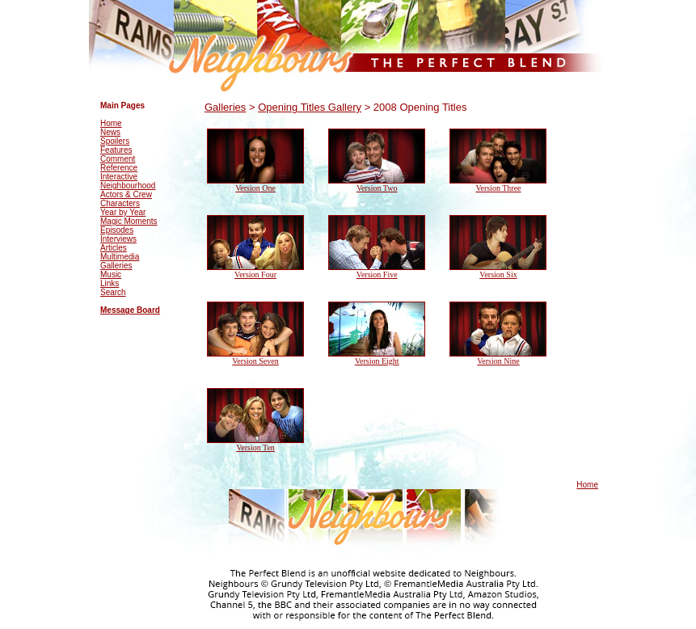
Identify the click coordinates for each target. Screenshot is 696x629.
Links (109, 283)
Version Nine (498, 361)
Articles (113, 247)
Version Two (377, 188)
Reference (118, 167)
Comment (117, 158)
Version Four (255, 274)
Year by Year (123, 212)
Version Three (498, 188)
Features (116, 150)
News (110, 132)
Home (111, 123)
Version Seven (255, 361)
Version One (255, 188)
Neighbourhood (127, 185)
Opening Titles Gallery (309, 107)
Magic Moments (129, 221)
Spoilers (114, 141)
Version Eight (377, 361)
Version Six (498, 274)
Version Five (377, 274)
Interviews (118, 238)
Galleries (116, 265)
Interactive (118, 176)
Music (110, 274)
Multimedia (119, 256)
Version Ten (255, 447)
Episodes (116, 230)
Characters (120, 203)
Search (113, 292)
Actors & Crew (126, 194)
